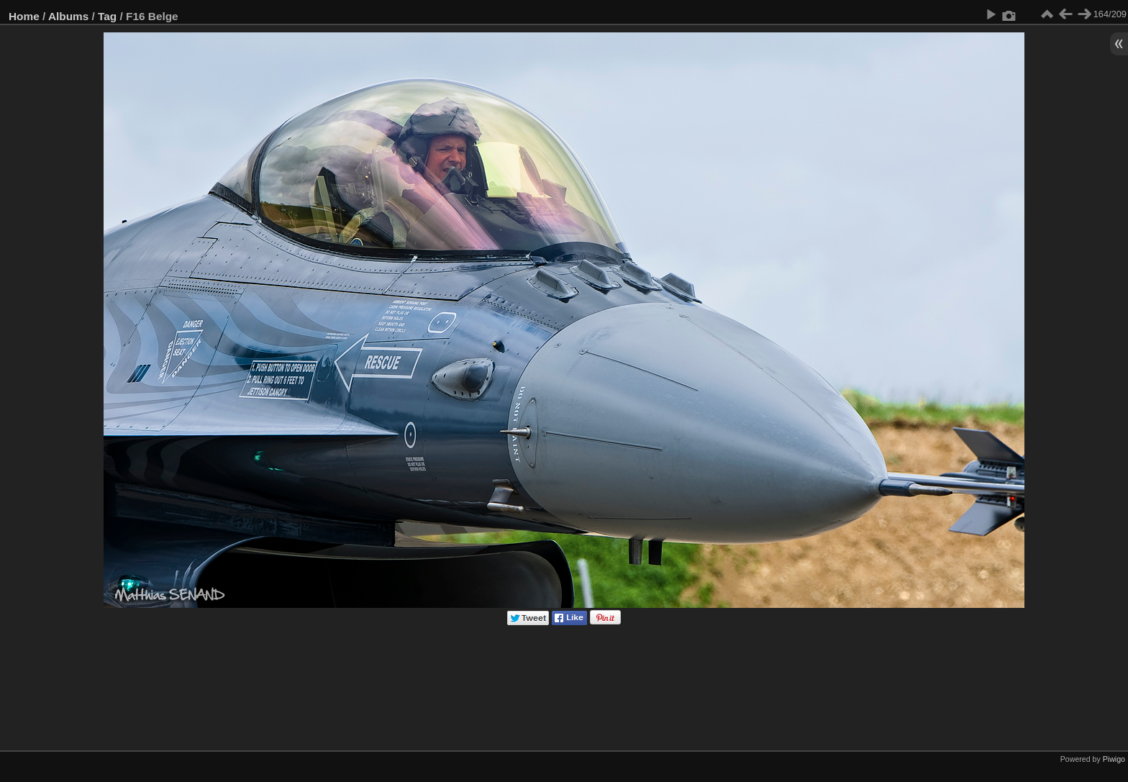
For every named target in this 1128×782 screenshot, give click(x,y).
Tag (107, 16)
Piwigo (1114, 759)
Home (24, 16)
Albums (68, 16)
